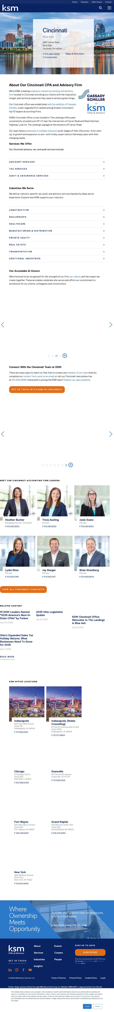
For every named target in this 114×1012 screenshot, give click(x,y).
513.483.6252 (50, 526)
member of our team (77, 372)
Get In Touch (18, 961)
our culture (75, 276)
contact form (29, 376)
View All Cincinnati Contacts (23, 589)
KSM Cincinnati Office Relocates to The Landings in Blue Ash (88, 620)
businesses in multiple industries (41, 131)
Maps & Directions (75, 54)
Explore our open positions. (77, 380)
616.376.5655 (59, 833)
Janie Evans (86, 520)
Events (74, 2)
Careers (58, 953)
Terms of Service (58, 978)
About (37, 946)
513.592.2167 (50, 577)
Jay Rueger (49, 570)
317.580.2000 (22, 732)
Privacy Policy (85, 996)
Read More (7, 657)
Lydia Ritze (12, 570)
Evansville (57, 771)
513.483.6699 (52, 54)
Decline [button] (97, 1006)
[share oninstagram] (16, 970)
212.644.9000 (22, 883)
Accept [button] (87, 1006)
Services (38, 953)
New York (20, 872)
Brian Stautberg (89, 570)
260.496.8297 (22, 833)
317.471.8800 (59, 735)
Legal (102, 978)
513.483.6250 (87, 526)
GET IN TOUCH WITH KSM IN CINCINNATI (37, 389)
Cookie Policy (91, 978)
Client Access (97, 2)
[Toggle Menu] (109, 8)
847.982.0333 (22, 783)
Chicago (19, 771)
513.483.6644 (87, 577)
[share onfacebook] (23, 970)
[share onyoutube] (30, 970)
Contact (108, 2)
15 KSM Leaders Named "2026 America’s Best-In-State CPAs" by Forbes (15, 615)
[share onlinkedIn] (10, 970)
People (58, 959)
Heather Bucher (14, 520)
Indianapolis (21, 721)
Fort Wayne (21, 822)
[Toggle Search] (100, 8)
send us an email (45, 376)
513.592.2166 (13, 577)
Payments (84, 2)
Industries (39, 959)
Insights (38, 966)
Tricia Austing (50, 520)
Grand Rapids (59, 822)
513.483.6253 (13, 526)
